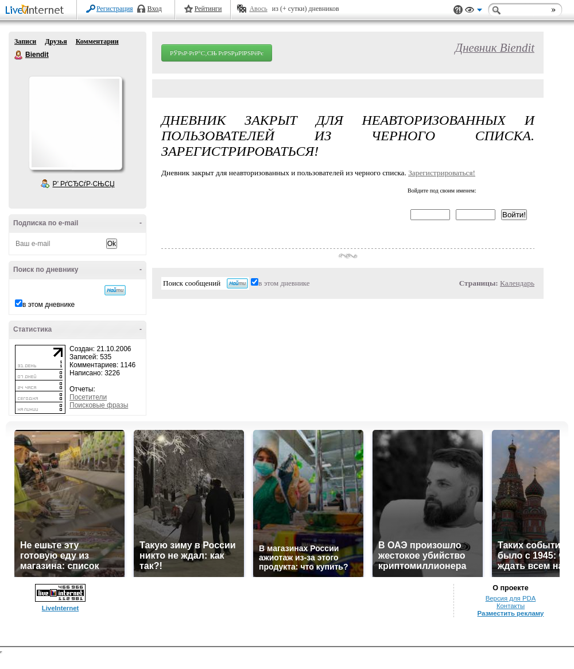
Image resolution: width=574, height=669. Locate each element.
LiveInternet (37, 11)
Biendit (19, 55)
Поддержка (458, 10)
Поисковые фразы (98, 405)
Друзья (56, 41)
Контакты (511, 605)
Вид (473, 11)
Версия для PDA (511, 598)
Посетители (88, 397)
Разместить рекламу (511, 613)
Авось (258, 9)
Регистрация (114, 9)
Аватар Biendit (75, 123)
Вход (155, 9)
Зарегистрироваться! (441, 172)
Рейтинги (208, 9)
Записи (25, 41)
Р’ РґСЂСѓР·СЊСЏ (84, 184)
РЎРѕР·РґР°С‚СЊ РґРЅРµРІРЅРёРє (216, 52)
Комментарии (97, 41)
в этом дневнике (48, 305)
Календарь (517, 283)
